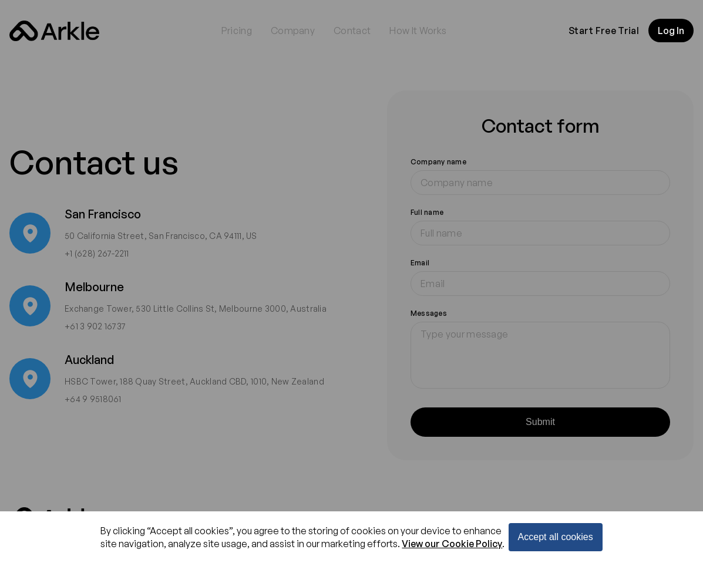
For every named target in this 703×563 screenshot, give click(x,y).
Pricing (236, 30)
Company (293, 30)
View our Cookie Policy (452, 543)
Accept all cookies (555, 537)
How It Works (417, 30)
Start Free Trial (604, 30)
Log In (671, 30)
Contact (352, 30)
